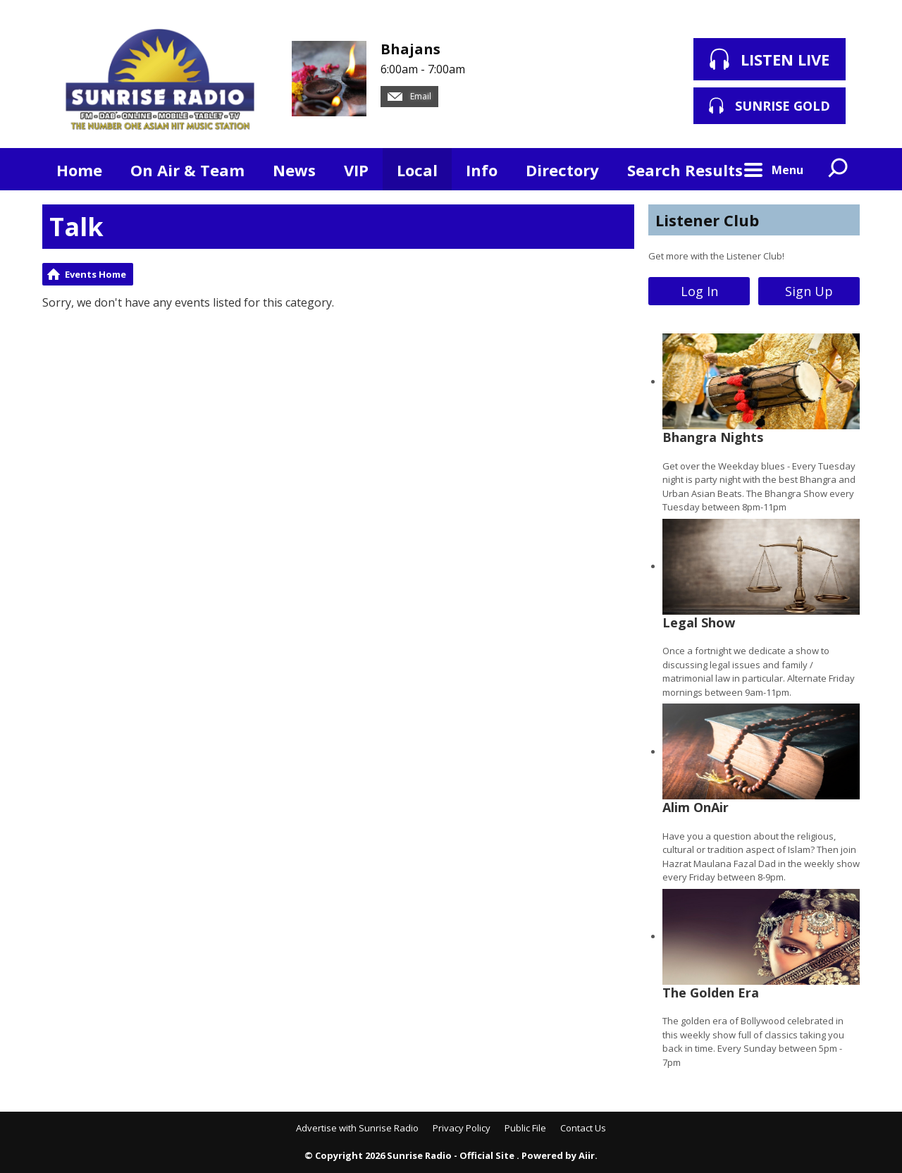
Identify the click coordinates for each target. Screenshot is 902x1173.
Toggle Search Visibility (838, 169)
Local (417, 169)
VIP (356, 169)
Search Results (685, 169)
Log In (699, 291)
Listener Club (707, 220)
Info (482, 169)
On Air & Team (187, 169)
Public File (525, 1128)
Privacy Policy (461, 1128)
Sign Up (809, 291)
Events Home (95, 274)
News (294, 169)
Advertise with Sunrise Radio (357, 1128)
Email (409, 96)
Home (79, 169)
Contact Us (583, 1128)
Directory (562, 169)
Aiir (587, 1155)
